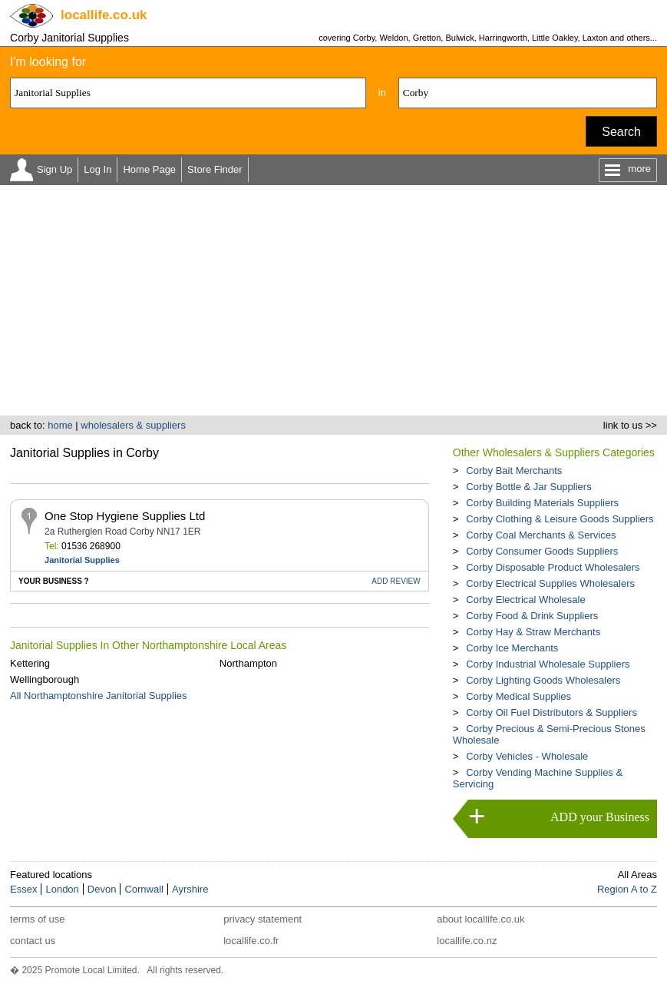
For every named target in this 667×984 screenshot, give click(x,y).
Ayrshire (190, 889)
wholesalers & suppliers (133, 425)
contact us (32, 940)
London (61, 889)
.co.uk (104, 15)
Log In (97, 169)
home (60, 425)
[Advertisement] (333, 300)
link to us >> (630, 425)
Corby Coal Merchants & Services (541, 535)
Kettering (30, 663)
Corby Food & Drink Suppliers (532, 615)
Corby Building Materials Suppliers (542, 503)
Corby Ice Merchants (512, 648)
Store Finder (215, 169)
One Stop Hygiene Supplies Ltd (125, 515)
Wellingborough (44, 679)
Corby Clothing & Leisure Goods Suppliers (559, 519)
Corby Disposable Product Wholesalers (552, 567)
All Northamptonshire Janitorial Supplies (98, 695)
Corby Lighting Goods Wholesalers (543, 680)
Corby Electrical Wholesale (525, 599)
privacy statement (262, 919)
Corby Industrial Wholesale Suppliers (547, 664)
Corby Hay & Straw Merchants (533, 632)
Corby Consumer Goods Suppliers (542, 551)
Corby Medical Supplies (518, 696)
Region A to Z (627, 889)
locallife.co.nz (467, 940)
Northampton (248, 663)
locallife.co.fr (251, 940)
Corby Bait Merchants (514, 470)
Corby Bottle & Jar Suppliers (528, 486)
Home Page (149, 169)
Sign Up (54, 169)
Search (621, 131)
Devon (102, 889)
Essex (23, 889)
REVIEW (395, 581)
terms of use (37, 919)
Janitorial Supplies (82, 560)
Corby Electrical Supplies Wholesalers (550, 583)
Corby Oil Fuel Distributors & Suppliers (551, 712)
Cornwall (143, 889)
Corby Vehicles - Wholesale (527, 756)
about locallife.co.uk (480, 919)
